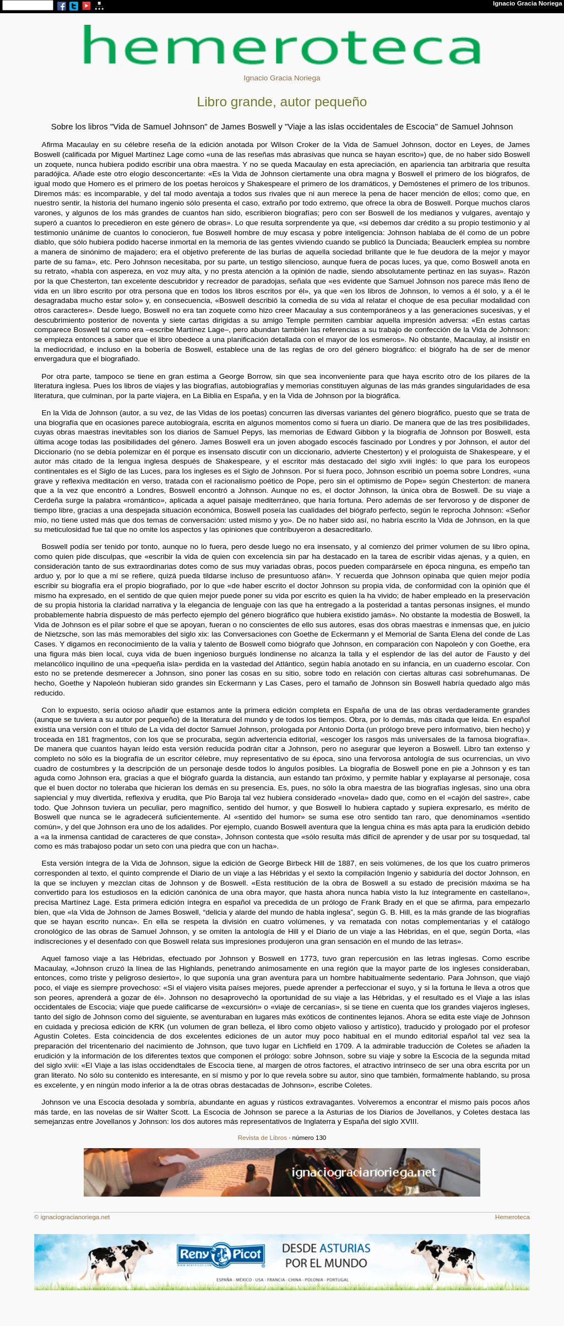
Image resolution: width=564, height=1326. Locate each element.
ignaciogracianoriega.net (75, 1217)
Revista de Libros (262, 1137)
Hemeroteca (512, 1217)
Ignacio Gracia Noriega (281, 78)
